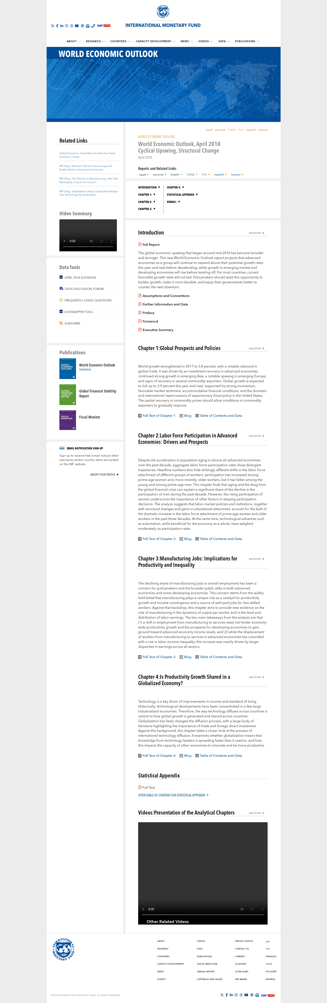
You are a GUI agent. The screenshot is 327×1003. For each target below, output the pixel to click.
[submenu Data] (228, 41)
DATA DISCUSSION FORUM (84, 289)
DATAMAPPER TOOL (79, 312)
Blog (187, 416)
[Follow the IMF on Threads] (71, 25)
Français (271, 956)
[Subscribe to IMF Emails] (87, 25)
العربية (209, 130)
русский (220, 130)
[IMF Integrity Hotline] (93, 25)
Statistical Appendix (180, 194)
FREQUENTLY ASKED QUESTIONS (88, 300)
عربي (268, 941)
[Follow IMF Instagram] (66, 25)
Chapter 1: (145, 194)
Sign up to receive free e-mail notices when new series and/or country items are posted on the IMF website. (89, 460)
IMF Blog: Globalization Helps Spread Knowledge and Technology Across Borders (88, 193)
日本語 (232, 130)
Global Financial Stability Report (97, 393)
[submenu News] (191, 41)
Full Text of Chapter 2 (159, 539)
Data (222, 41)
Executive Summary (158, 330)
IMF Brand (241, 979)
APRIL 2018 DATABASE (80, 277)
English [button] (175, 175)
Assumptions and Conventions (166, 296)
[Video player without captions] (88, 235)
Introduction (147, 187)
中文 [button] (204, 175)
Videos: (172, 202)
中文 (241, 130)
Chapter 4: (174, 187)
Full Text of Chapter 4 (159, 756)
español (251, 130)
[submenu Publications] (258, 41)
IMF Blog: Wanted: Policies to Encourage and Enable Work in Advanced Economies (85, 168)
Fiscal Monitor (89, 417)
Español (270, 979)
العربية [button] (142, 175)
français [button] (235, 175)
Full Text (149, 788)
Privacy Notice (244, 941)
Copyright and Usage (209, 979)
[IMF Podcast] (82, 25)
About (72, 41)
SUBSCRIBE (72, 323)
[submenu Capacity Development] (173, 41)
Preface (148, 313)
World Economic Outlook (97, 365)
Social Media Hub (207, 964)
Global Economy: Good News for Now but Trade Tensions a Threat (87, 155)
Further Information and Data (165, 304)
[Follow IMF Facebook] (57, 25)
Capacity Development (153, 41)
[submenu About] (79, 41)
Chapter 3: (145, 209)
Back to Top (255, 233)
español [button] (219, 175)
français (263, 130)
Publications (245, 41)
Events (161, 979)
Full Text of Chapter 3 (159, 657)
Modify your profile (102, 474)
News (185, 41)
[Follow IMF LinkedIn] (61, 25)
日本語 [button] (190, 175)
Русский (271, 972)
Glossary (240, 964)
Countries (118, 41)
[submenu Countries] (129, 41)
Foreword (150, 321)
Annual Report (206, 972)
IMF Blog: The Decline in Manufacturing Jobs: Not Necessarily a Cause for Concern (88, 181)
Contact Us (242, 949)
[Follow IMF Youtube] (77, 25)
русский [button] (158, 175)
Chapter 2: (145, 202)
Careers (240, 956)
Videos (203, 41)
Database (85, 370)
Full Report (151, 245)
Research (93, 41)
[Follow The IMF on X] (52, 25)
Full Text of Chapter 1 (159, 416)
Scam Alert (241, 972)
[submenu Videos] (211, 41)
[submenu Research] (103, 41)
